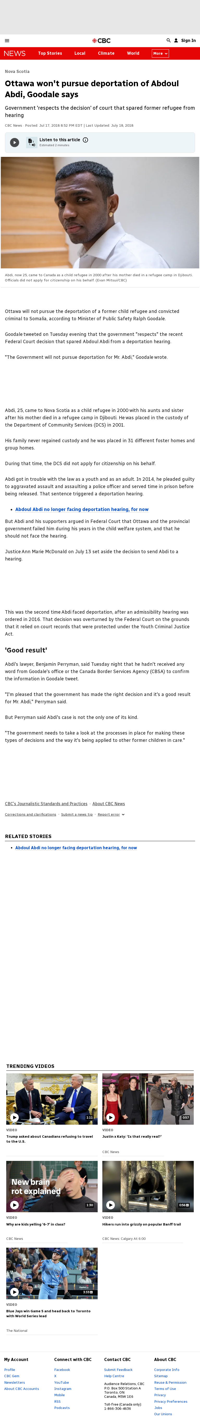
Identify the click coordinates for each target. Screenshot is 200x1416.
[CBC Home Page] (101, 41)
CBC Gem (11, 1376)
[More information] (85, 140)
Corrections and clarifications (30, 814)
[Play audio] (14, 142)
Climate (106, 53)
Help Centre (114, 1376)
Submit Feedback (118, 1370)
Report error (111, 814)
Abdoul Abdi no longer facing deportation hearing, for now (76, 847)
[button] (7, 41)
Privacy (160, 1395)
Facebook (62, 1370)
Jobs (158, 1408)
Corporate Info (166, 1370)
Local (79, 53)
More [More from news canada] (160, 53)
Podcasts (62, 1408)
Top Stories (50, 53)
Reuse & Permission (170, 1382)
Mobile (59, 1395)
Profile (9, 1370)
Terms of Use (165, 1389)
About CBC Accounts (21, 1389)
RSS (57, 1401)
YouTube (61, 1382)
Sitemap (161, 1376)
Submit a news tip (77, 814)
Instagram (62, 1389)
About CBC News (108, 803)
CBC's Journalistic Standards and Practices (46, 803)
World (133, 53)
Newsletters (14, 1382)
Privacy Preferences (171, 1401)
